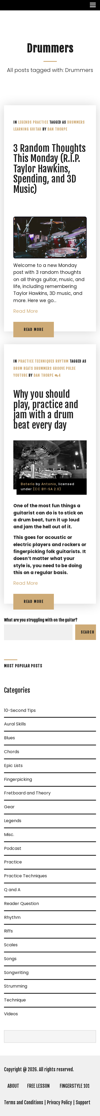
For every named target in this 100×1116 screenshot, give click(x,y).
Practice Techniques (36, 361)
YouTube (20, 375)
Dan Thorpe (57, 129)
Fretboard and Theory (27, 793)
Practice (40, 122)
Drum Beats (23, 368)
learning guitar (27, 129)
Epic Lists (13, 765)
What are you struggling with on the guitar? (40, 620)
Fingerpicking (18, 779)
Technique (15, 1000)
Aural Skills (15, 724)
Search (87, 632)
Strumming (15, 986)
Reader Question (21, 903)
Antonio (48, 484)
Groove (59, 368)
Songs (10, 959)
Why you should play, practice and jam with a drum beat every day (45, 409)
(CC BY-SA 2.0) (47, 489)
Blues (9, 738)
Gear (9, 807)
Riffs (8, 931)
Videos (11, 1014)
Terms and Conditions (23, 1102)
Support (83, 1102)
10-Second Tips (20, 710)
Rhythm (62, 361)
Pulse (70, 368)
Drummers (76, 122)
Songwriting (16, 972)
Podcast (12, 848)
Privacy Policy (59, 1102)
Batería (28, 484)
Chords (11, 752)
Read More (25, 311)
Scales (11, 945)
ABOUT (13, 1086)
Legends (25, 122)
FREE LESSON (38, 1086)
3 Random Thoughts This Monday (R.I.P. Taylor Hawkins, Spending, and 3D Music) (49, 169)
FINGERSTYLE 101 (75, 1086)
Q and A (12, 890)
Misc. (9, 834)
